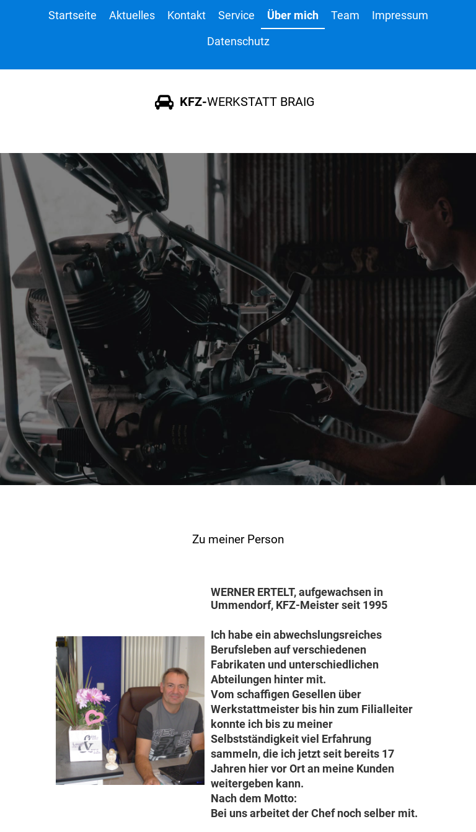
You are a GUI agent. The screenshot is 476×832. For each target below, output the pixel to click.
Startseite (72, 15)
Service (236, 15)
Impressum (400, 15)
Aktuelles (132, 15)
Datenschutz (238, 41)
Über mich (293, 15)
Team (345, 15)
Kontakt (186, 15)
